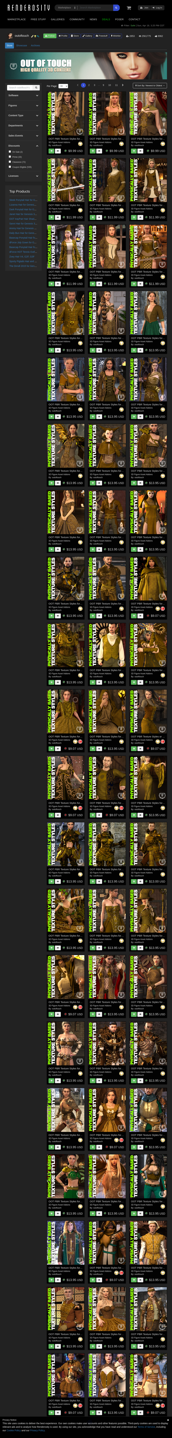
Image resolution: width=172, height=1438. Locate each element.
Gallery (87, 36)
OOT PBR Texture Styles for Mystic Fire (71, 1068)
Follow (50, 36)
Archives (35, 45)
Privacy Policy (37, 1430)
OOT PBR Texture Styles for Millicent (110, 271)
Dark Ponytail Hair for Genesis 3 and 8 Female (33, 209)
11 (116, 85)
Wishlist (115, 36)
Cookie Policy (14, 1430)
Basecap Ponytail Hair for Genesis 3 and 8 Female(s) (37, 247)
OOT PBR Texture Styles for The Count (112, 670)
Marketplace (17, 19)
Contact (134, 19)
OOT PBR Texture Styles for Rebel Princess (73, 1201)
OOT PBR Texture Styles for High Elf (69, 1267)
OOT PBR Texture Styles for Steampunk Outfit (115, 1400)
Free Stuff (38, 19)
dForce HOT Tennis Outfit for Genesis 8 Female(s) (35, 252)
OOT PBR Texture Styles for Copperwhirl (71, 935)
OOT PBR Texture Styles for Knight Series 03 (74, 1135)
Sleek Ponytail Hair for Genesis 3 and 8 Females (34, 200)
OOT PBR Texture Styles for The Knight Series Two (118, 869)
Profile (63, 36)
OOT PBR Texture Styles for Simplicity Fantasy (116, 338)
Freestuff (101, 36)
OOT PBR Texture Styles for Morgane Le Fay (74, 271)
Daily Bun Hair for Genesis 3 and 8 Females (32, 233)
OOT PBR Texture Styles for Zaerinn (110, 470)
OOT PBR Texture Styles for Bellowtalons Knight (76, 603)
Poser (119, 19)
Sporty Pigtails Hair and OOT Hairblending (31, 261)
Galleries (57, 19)
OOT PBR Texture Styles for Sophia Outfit (113, 935)
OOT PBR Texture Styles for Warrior (69, 138)
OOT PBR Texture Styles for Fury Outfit (70, 1400)
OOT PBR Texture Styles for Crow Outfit (71, 470)
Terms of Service (146, 1427)
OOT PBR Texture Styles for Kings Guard (72, 338)
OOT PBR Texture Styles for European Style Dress (77, 736)
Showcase (21, 45)
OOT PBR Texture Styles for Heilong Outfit (72, 802)
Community (77, 19)
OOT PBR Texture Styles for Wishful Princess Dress (77, 537)
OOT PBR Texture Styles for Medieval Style (73, 404)
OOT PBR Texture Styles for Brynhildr (70, 205)
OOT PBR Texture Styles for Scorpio (69, 869)
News (93, 19)
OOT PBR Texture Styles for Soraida (151, 537)
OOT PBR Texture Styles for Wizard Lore (113, 736)
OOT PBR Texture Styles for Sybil (150, 138)
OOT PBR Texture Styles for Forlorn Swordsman (117, 1267)
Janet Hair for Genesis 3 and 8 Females (30, 214)
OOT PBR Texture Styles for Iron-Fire (69, 670)
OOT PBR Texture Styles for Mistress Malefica (115, 1002)
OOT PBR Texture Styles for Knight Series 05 (115, 1068)
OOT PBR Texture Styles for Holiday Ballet (72, 1334)
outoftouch (56, 145)
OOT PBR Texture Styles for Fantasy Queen (114, 138)
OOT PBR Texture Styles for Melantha (111, 1201)
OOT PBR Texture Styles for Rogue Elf (111, 537)
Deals (106, 19)
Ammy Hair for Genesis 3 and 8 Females (30, 228)
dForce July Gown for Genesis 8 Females (31, 242)
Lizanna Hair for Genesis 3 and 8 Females (31, 204)
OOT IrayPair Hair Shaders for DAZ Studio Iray (33, 219)
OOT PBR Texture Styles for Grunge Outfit (113, 802)
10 (109, 85)
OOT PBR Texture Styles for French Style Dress (116, 1135)
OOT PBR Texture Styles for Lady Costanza (114, 205)
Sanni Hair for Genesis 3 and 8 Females (30, 223)
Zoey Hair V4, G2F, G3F (22, 256)
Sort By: (149, 85)
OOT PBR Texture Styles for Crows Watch (113, 603)
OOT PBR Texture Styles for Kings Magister (73, 1002)
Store (75, 36)
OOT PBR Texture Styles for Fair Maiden (112, 404)
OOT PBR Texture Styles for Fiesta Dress (113, 1334)
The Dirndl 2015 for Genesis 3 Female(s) (30, 266)
